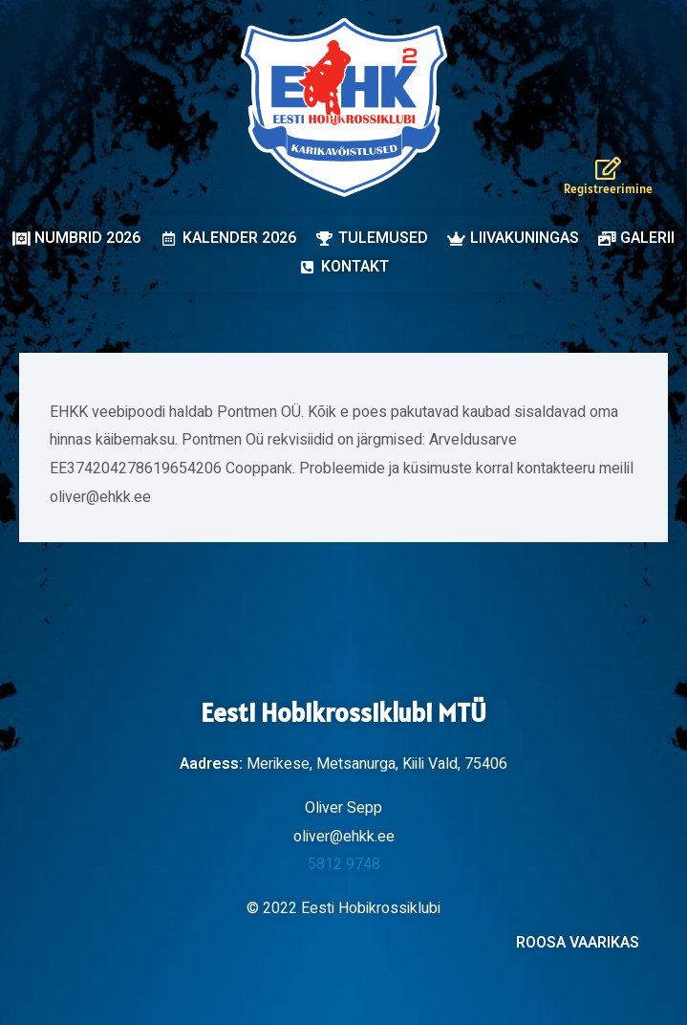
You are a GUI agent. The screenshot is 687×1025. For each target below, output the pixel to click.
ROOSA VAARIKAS (577, 942)
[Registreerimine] (608, 168)
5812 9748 (344, 864)
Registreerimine (608, 189)
